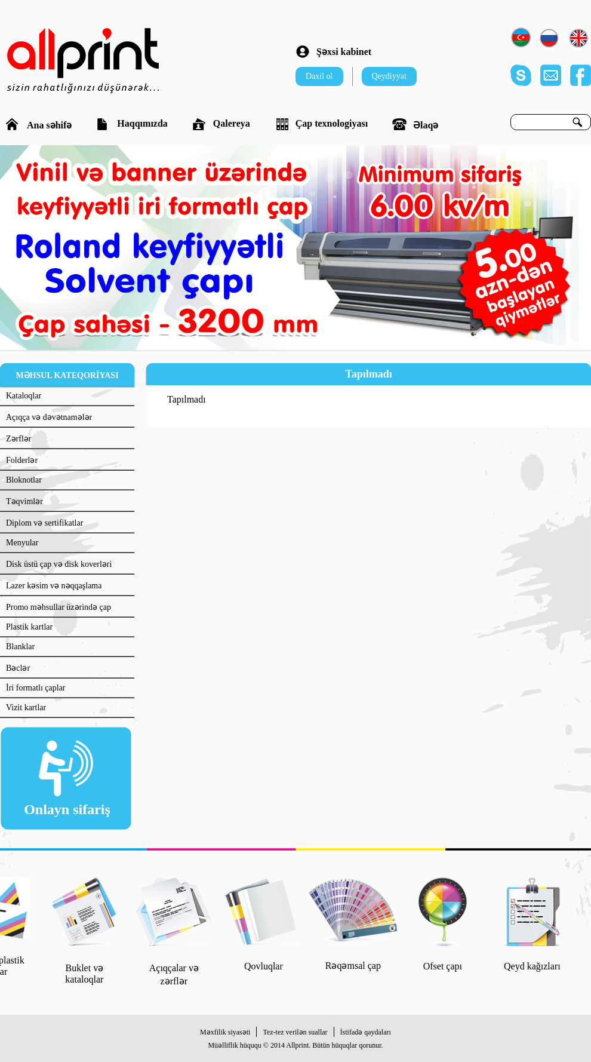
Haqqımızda (131, 124)
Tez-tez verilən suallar (295, 1032)
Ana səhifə (39, 124)
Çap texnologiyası (321, 124)
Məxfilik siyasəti (225, 1032)
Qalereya (221, 124)
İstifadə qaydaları (365, 1032)
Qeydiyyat (389, 76)
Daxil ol (319, 76)
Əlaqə (415, 124)
